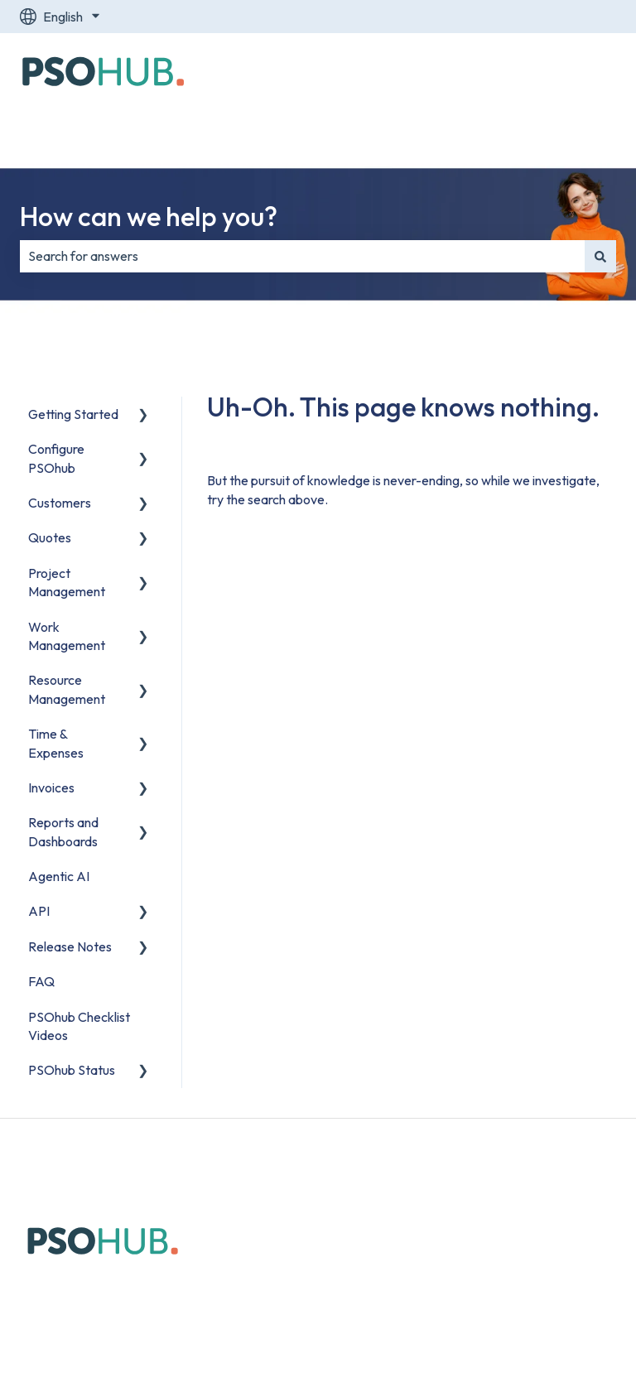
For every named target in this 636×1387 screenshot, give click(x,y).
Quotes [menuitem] (49, 537)
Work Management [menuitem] (66, 636)
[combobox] (302, 256)
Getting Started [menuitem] (73, 414)
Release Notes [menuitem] (70, 946)
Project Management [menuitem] (66, 582)
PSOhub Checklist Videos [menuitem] (79, 1026)
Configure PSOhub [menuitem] (56, 458)
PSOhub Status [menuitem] (71, 1070)
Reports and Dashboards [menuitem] (63, 831)
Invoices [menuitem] (51, 787)
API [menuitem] (39, 911)
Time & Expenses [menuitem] (56, 742)
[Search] (600, 256)
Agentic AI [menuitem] (58, 876)
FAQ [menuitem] (41, 981)
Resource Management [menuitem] (66, 689)
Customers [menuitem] (59, 502)
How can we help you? (148, 216)
